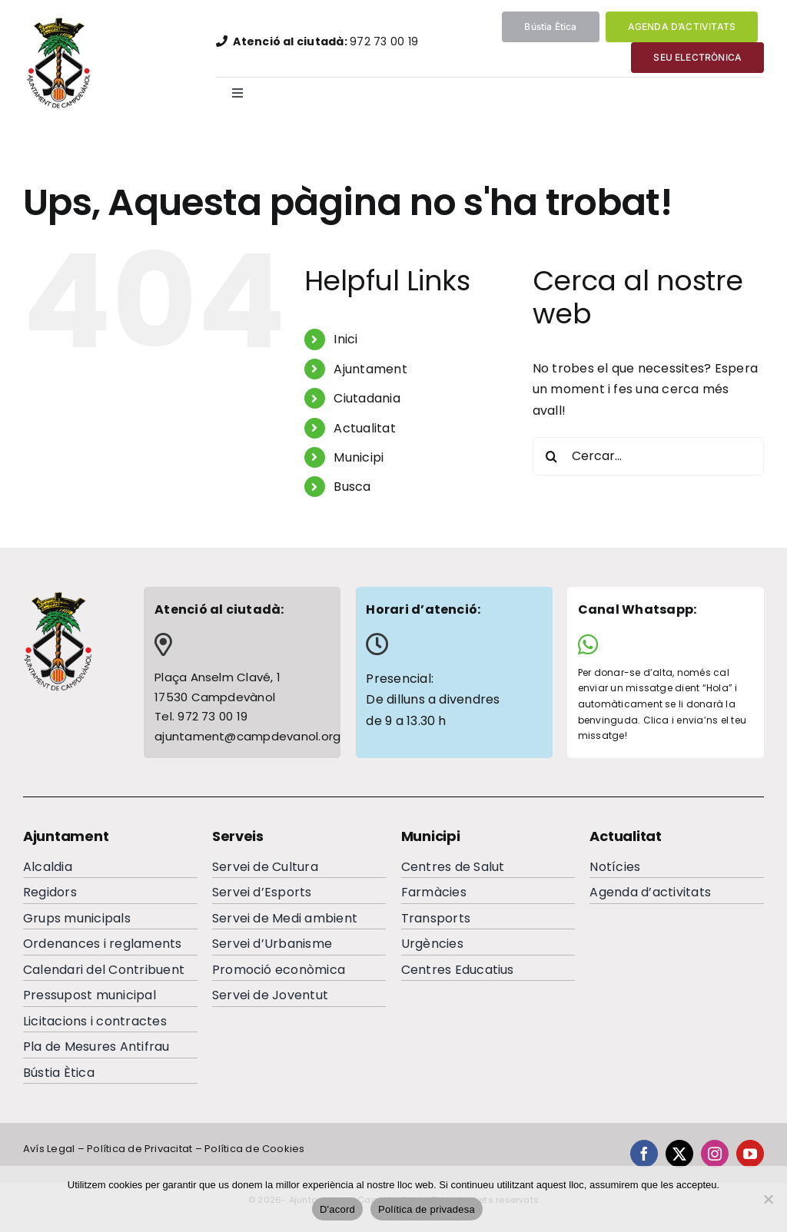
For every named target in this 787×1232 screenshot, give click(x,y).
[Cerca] (552, 456)
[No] (767, 1199)
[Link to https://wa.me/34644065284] (660, 644)
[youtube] (750, 1153)
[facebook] (644, 1153)
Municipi (359, 457)
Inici (345, 339)
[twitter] (679, 1153)
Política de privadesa (426, 1209)
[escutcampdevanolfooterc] (57, 596)
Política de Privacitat (139, 1148)
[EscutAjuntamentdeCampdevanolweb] (60, 21)
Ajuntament (370, 369)
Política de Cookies (254, 1148)
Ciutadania (367, 398)
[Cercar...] (648, 456)
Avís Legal (49, 1148)
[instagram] (715, 1153)
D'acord (337, 1209)
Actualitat (364, 428)
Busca (352, 486)
